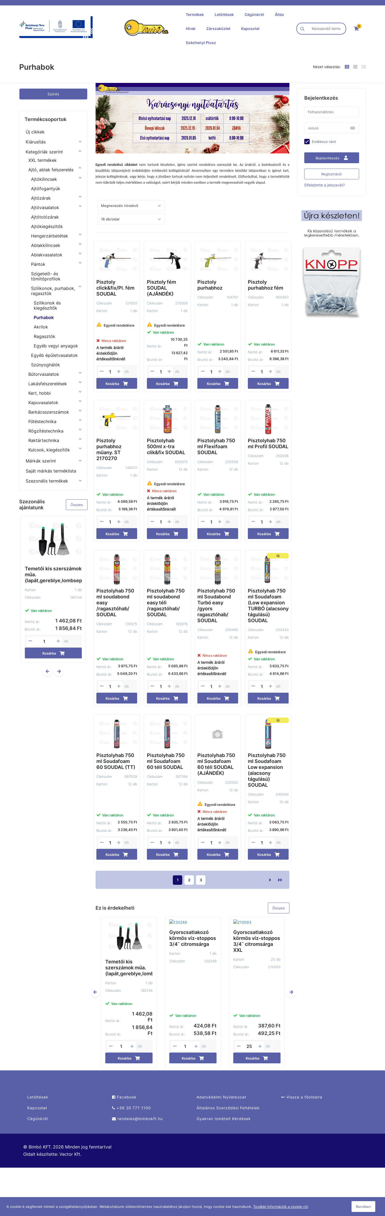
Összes (76, 505)
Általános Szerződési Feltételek (228, 1108)
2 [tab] (195, 149)
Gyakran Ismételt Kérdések (224, 1118)
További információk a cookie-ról (280, 1206)
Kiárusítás (36, 142)
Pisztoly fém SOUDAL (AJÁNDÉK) (161, 288)
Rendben (363, 1206)
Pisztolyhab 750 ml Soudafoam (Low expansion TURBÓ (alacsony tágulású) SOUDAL (268, 605)
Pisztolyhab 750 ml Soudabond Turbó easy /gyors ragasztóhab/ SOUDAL (216, 605)
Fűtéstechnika (42, 421)
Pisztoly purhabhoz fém (265, 285)
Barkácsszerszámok (48, 412)
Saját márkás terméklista (51, 471)
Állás (279, 14)
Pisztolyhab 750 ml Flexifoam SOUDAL (216, 446)
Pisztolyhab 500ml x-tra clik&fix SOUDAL (166, 446)
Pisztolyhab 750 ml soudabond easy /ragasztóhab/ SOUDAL (115, 602)
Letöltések (224, 14)
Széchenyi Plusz (201, 42)
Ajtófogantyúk (45, 188)
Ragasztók (44, 336)
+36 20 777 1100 (131, 1108)
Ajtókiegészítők (47, 226)
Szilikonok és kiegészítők (47, 305)
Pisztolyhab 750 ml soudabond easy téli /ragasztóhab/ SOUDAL (166, 602)
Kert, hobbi (39, 393)
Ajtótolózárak (45, 217)
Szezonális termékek (47, 481)
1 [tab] (189, 149)
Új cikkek (35, 132)
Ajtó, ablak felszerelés (50, 169)
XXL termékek (42, 160)
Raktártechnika (43, 440)
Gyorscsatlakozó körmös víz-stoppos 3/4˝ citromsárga (192, 933)
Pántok (38, 264)
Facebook (124, 1097)
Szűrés (53, 94)
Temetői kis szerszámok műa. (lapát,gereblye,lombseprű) (53, 574)
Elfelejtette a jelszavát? (324, 185)
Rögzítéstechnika (45, 431)
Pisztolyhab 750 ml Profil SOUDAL (268, 443)
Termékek (195, 14)
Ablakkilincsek (45, 245)
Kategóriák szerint (44, 152)
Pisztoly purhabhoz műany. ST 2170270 (108, 449)
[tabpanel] (193, 118)
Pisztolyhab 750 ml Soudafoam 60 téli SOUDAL (166, 761)
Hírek (190, 28)
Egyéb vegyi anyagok (56, 346)
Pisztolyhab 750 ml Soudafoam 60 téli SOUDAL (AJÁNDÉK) (216, 764)
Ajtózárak (41, 198)
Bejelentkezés (332, 158)
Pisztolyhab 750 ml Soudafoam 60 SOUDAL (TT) (115, 761)
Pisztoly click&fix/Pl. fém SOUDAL (115, 288)
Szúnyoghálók (45, 364)
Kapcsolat (250, 28)
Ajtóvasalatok (45, 207)
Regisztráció (331, 174)
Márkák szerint (41, 461)
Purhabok (44, 317)
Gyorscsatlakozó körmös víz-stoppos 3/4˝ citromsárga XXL (256, 935)
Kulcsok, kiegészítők (49, 450)
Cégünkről (254, 14)
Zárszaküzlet (218, 28)
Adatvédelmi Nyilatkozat (221, 1097)
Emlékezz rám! (324, 141)
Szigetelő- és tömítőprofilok (45, 276)
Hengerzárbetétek (49, 236)
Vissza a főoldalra (301, 1097)
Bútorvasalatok (43, 374)
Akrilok (41, 327)
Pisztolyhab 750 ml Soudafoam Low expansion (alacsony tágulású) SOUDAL (267, 770)
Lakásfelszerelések (47, 383)
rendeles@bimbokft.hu (137, 1118)
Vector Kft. (70, 1154)
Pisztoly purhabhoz (209, 285)
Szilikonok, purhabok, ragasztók (53, 291)
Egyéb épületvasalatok (54, 355)
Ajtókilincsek (44, 179)
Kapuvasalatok (43, 402)
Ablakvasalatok (46, 254)
